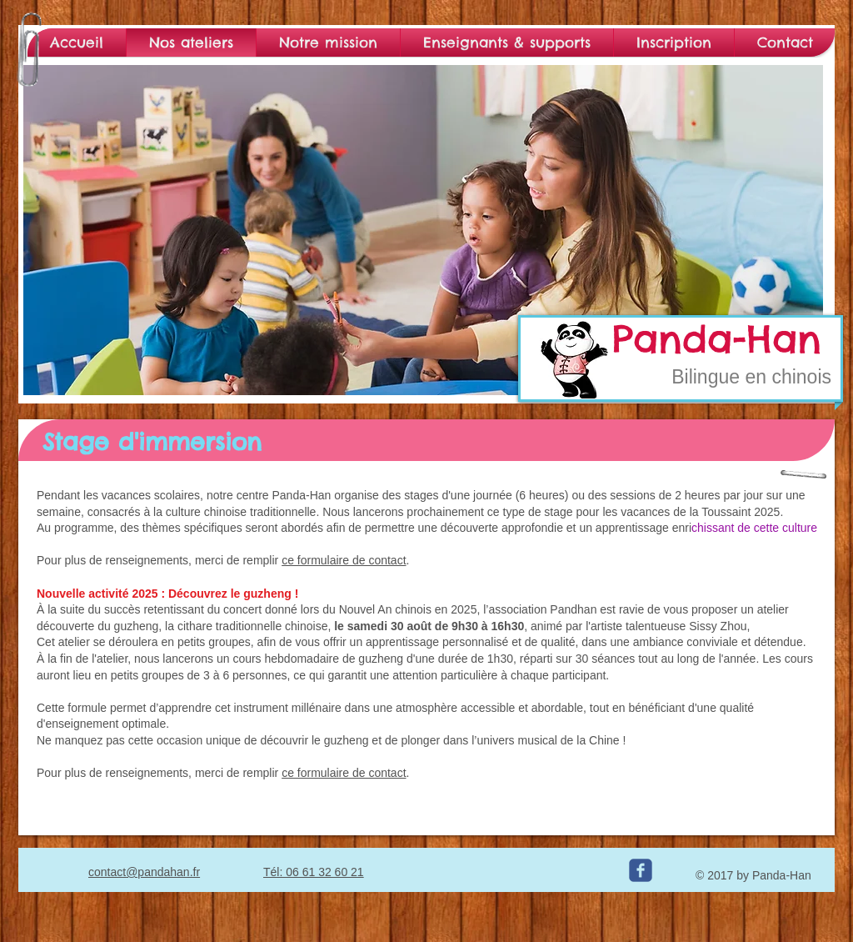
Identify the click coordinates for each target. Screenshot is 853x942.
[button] (423, 230)
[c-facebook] (640, 870)
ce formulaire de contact (344, 560)
